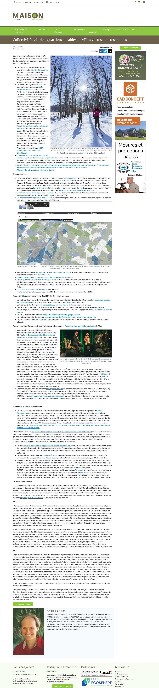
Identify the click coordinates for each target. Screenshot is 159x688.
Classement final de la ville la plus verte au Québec (35, 193)
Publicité (118, 681)
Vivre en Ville (41, 85)
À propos (118, 671)
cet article (68, 302)
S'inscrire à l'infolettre (130, 48)
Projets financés (23, 292)
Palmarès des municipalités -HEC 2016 (36, 198)
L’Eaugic (105, 374)
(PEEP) (47, 460)
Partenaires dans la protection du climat (79, 326)
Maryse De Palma (121, 676)
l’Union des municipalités (42, 188)
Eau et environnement (106, 47)
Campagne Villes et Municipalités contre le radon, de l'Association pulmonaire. (45, 277)
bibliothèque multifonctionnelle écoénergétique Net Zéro (59, 315)
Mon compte (38, 2)
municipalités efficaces (54, 389)
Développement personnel (124, 679)
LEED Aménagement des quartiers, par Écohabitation (30, 150)
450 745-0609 (20, 671)
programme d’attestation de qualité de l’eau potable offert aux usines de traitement (62, 432)
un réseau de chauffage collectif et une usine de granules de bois (72, 317)
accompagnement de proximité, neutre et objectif (47, 396)
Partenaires (119, 684)
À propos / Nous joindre (22, 2)
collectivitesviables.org (25, 90)
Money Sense (71, 178)
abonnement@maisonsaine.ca (26, 674)
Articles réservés (58, 31)
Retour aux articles (23, 604)
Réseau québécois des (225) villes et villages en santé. (36, 280)
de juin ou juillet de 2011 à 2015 (31, 498)
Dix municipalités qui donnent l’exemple (31, 289)
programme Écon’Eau (49, 455)
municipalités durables (39, 70)
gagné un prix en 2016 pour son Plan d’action (52, 305)
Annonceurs (119, 686)
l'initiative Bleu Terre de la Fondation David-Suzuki (53, 272)
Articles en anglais (121, 674)
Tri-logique (79, 470)
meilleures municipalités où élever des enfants (75, 190)
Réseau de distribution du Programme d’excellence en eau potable (47, 446)
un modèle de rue (42, 320)
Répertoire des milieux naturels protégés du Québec (35, 170)
